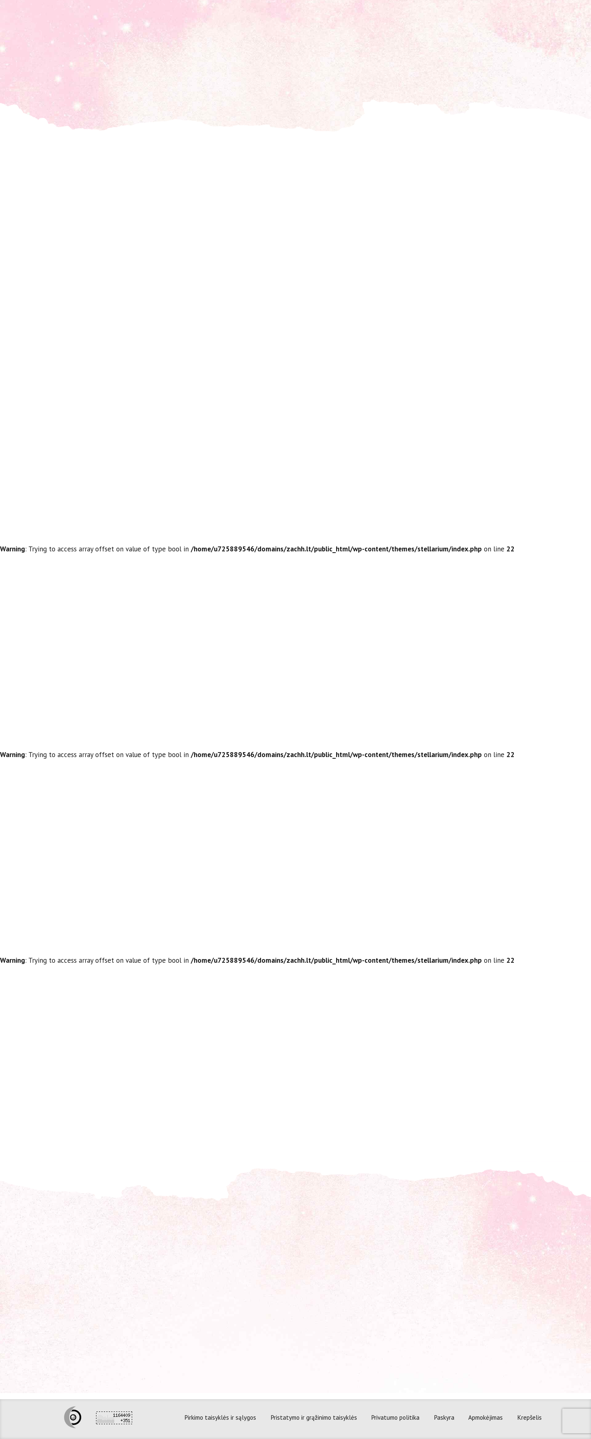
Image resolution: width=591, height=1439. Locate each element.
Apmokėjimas (485, 1417)
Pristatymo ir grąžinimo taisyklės (313, 1417)
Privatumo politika (395, 1417)
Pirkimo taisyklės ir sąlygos (220, 1417)
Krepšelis (529, 1417)
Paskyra (444, 1417)
